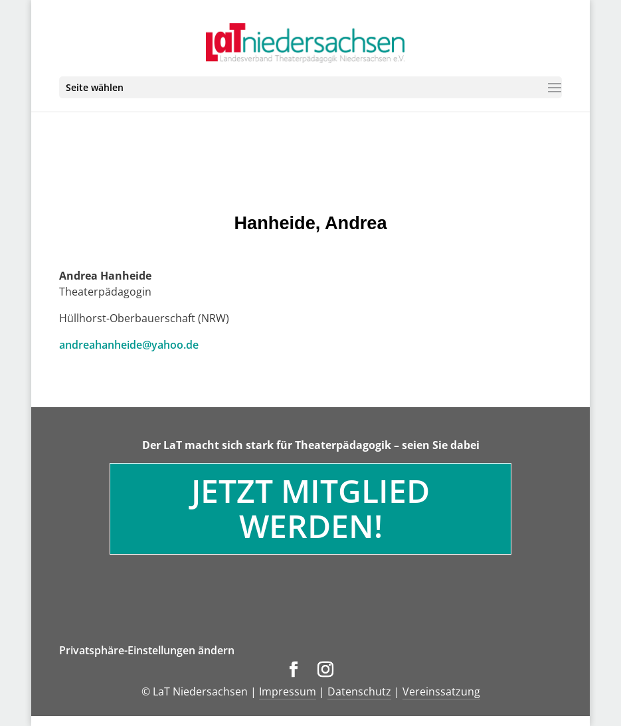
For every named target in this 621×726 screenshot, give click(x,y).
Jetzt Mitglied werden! (310, 508)
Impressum (287, 691)
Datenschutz (359, 691)
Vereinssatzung (441, 691)
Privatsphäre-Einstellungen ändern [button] (146, 650)
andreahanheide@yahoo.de (129, 344)
